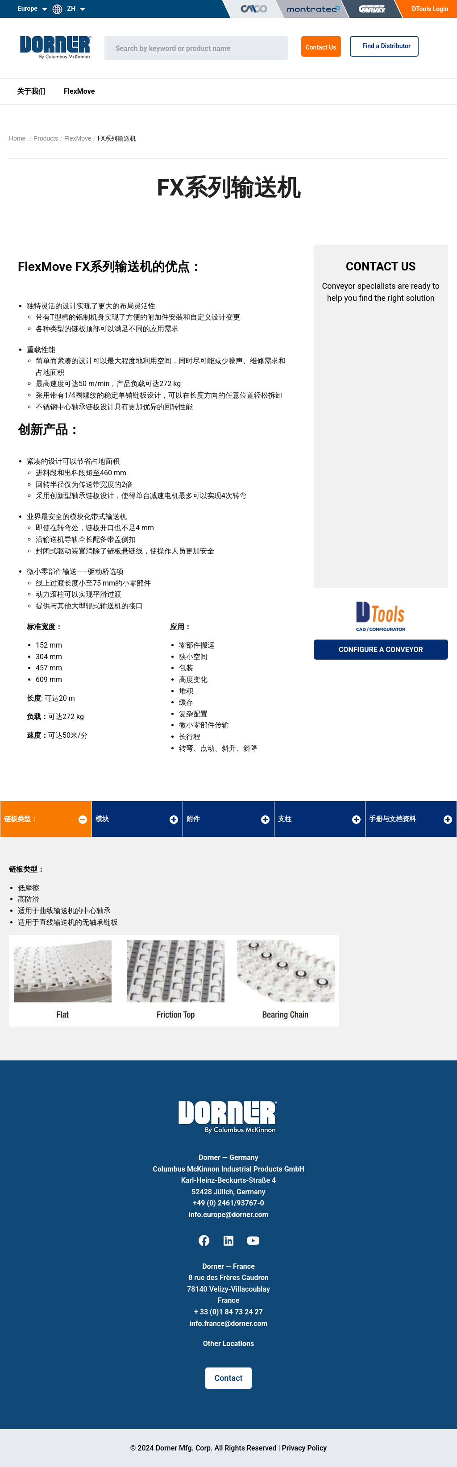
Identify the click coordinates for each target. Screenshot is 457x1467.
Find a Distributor (384, 46)
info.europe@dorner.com (229, 1214)
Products (45, 138)
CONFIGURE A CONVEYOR (381, 649)
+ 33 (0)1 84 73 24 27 (228, 1312)
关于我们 (31, 91)
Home (18, 138)
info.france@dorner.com (229, 1323)
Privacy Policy (304, 1448)
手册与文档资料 (392, 819)
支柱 (284, 819)
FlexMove (79, 91)
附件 (193, 819)
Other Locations (228, 1343)
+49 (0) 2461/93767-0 (228, 1203)
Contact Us (321, 47)
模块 (102, 819)
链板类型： (20, 819)
